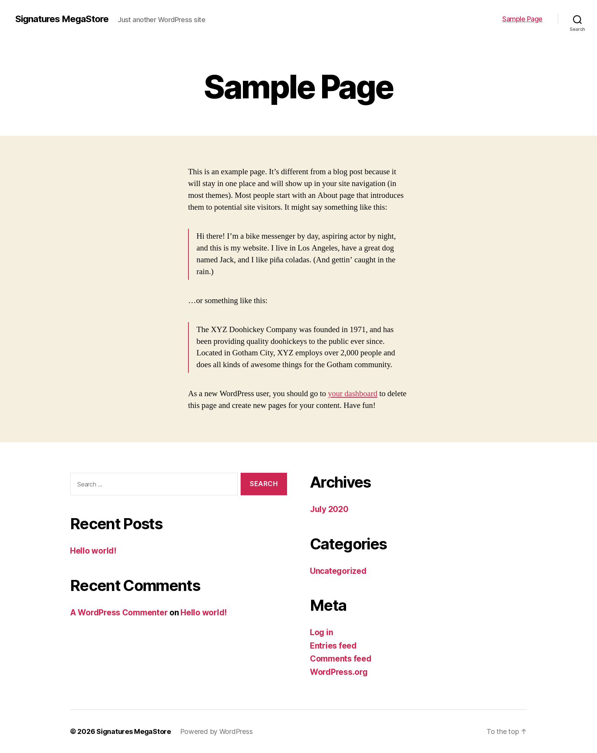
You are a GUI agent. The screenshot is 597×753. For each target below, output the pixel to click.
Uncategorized (338, 571)
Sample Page (522, 19)
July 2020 (329, 509)
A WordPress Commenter (119, 612)
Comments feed (341, 658)
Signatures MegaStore (62, 19)
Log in (321, 632)
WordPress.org (339, 672)
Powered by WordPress (216, 731)
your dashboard (352, 394)
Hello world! (93, 551)
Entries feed (333, 645)
